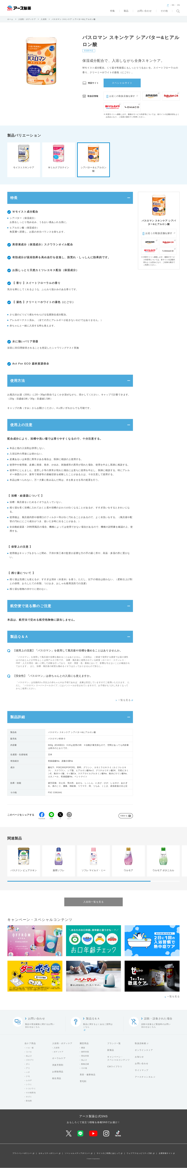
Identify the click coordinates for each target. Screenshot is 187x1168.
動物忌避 (85, 1064)
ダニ (28, 1064)
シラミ (29, 1085)
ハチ (28, 1072)
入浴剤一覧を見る (93, 902)
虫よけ (29, 1056)
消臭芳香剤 (57, 1065)
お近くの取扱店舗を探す (122, 96)
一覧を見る (124, 700)
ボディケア (58, 1052)
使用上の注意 (21, 425)
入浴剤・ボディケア (27, 19)
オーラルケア (59, 1058)
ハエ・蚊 (30, 1048)
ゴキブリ (30, 1060)
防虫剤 (29, 1101)
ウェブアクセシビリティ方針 (139, 1153)
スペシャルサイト (122, 83)
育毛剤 (83, 1081)
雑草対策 (85, 1052)
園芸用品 (84, 1043)
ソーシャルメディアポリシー (77, 1153)
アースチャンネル (144, 1077)
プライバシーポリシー (22, 1153)
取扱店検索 (140, 1043)
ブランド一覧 (114, 1043)
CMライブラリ (114, 1067)
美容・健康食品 (88, 1075)
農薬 (83, 1048)
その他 (84, 1068)
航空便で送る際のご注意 (30, 606)
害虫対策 (85, 1056)
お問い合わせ (141, 1063)
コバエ (29, 1052)
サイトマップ (141, 1070)
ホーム (10, 19)
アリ (28, 1068)
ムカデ (29, 1080)
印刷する (123, 816)
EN (173, 5)
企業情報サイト (166, 1153)
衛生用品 (56, 1078)
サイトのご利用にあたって (108, 1153)
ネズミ (29, 1097)
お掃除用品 (57, 1072)
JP (168, 5)
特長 (14, 198)
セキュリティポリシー (48, 1153)
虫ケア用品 (30, 1043)
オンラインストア (144, 1050)
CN (178, 5)
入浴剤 (44, 19)
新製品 (110, 1050)
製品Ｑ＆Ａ (19, 637)
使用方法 (17, 381)
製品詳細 (17, 717)
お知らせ (139, 1057)
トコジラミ (31, 1089)
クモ (28, 1076)
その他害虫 (31, 1093)
